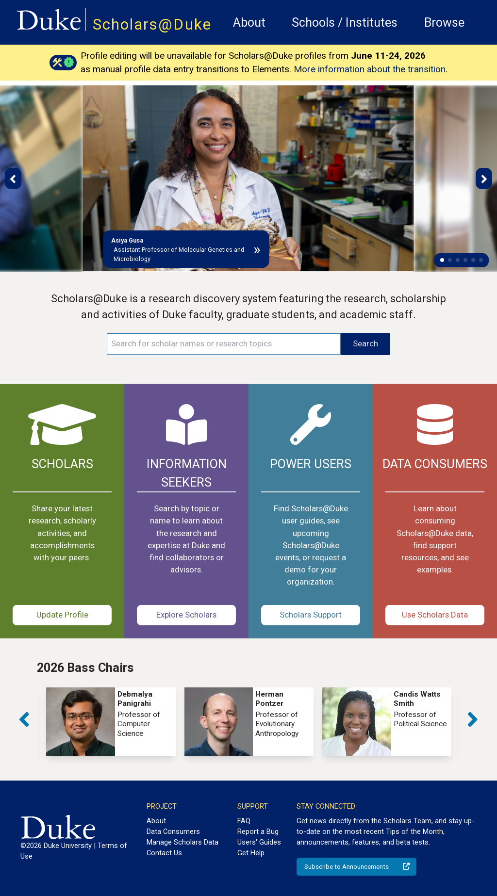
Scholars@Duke (152, 24)
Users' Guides (259, 842)
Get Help (251, 852)
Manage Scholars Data (182, 842)
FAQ (243, 820)
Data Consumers (173, 831)
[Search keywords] (224, 344)
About (249, 23)
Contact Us (164, 852)
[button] (442, 260)
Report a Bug (258, 831)
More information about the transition (370, 69)
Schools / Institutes (345, 23)
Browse (444, 23)
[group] (110, 721)
